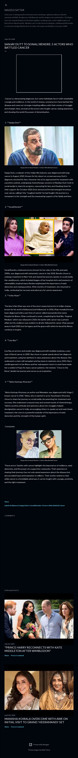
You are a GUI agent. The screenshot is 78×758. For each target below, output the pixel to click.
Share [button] (6, 502)
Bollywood (14, 505)
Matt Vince (46, 750)
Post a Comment (17, 655)
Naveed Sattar (14, 10)
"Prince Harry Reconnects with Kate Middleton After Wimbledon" (33, 649)
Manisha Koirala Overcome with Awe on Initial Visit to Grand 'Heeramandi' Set (36, 720)
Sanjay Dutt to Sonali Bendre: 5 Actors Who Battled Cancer (42, 505)
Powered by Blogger (39, 744)
